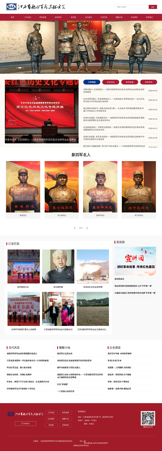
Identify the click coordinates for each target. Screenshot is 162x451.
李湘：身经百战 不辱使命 (118, 382)
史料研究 (65, 425)
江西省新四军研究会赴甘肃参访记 (58, 329)
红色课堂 (115, 347)
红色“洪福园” (62, 384)
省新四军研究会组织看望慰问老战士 (22, 353)
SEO (81, 441)
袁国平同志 (139, 215)
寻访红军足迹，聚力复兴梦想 (19, 367)
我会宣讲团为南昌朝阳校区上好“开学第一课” (133, 286)
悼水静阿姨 (58, 287)
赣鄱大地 (64, 347)
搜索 (152, 7)
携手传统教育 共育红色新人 (68, 367)
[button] (17, 67)
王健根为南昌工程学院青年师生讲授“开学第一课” (135, 293)
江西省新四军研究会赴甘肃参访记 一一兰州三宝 (92, 330)
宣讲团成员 (119, 279)
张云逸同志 (100, 215)
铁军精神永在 (23, 287)
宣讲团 (51, 425)
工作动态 (51, 413)
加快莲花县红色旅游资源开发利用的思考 (74, 360)
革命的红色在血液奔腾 (92, 287)
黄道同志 (61, 215)
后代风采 (14, 347)
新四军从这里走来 (64, 353)
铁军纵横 (65, 413)
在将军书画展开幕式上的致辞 (23, 329)
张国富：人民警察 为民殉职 (119, 367)
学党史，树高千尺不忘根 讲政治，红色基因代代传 (28, 382)
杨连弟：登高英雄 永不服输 (119, 374)
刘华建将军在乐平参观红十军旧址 (21, 389)
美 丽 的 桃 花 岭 (114, 360)
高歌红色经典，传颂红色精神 (19, 374)
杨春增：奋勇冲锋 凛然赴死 (119, 389)
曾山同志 (23, 215)
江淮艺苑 (13, 243)
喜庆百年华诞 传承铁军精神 (120, 353)
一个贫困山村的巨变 (65, 391)
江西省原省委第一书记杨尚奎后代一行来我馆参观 (28, 360)
